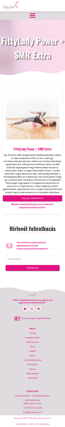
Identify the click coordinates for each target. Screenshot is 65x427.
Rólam (32, 355)
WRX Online (34, 424)
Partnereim (32, 364)
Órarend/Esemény (33, 360)
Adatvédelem (32, 373)
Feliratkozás (32, 268)
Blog (33, 346)
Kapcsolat (32, 378)
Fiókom (32, 369)
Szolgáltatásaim (32, 337)
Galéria (32, 351)
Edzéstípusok (32, 342)
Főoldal (32, 333)
